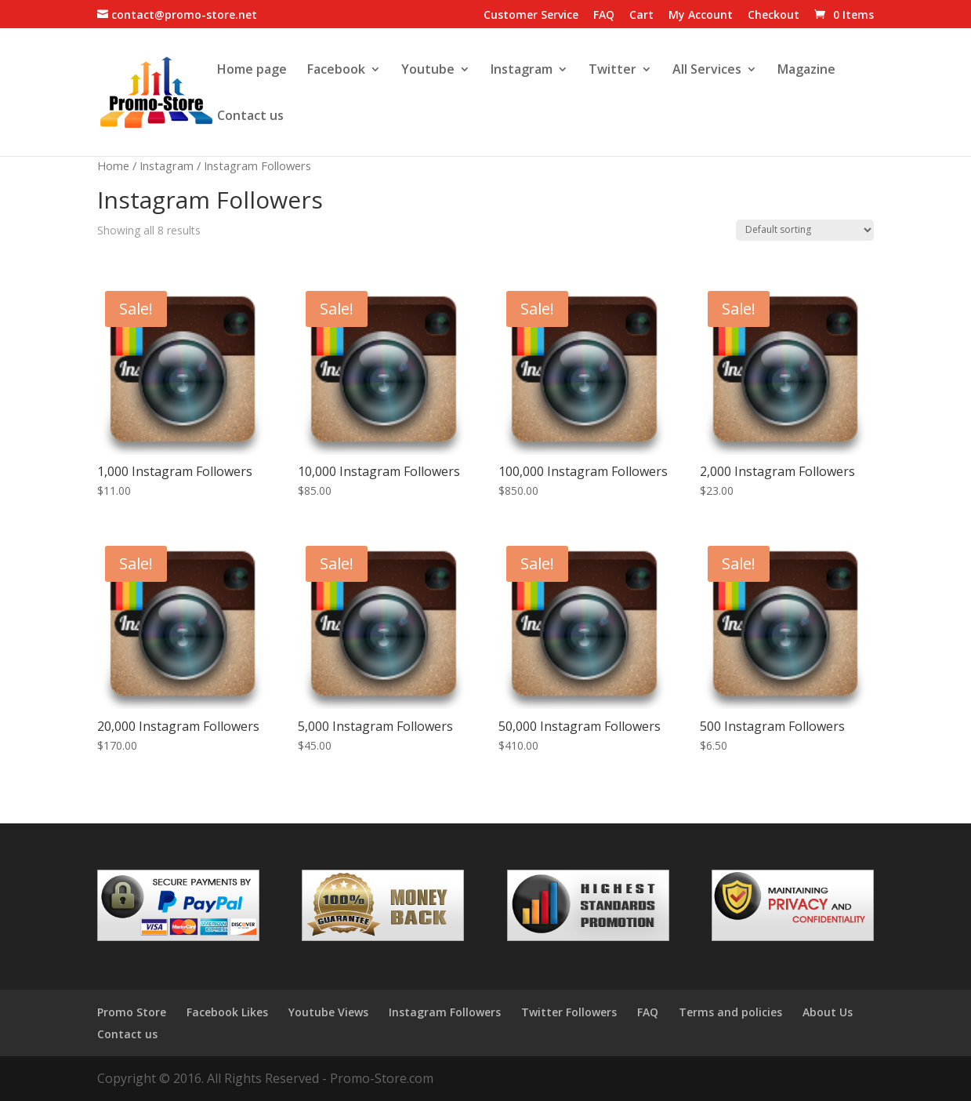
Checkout (773, 15)
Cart (641, 15)
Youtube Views (328, 1012)
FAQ (603, 15)
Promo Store (131, 1012)
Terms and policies (730, 1012)
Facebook (336, 71)
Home (113, 165)
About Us (828, 1012)
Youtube (428, 71)
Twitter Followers (569, 1012)
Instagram (522, 71)
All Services (706, 71)
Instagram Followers (445, 1012)
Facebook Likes (227, 1012)
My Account (700, 15)
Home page (252, 71)
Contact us (250, 117)
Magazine (806, 71)
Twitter (612, 71)
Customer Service (531, 15)
